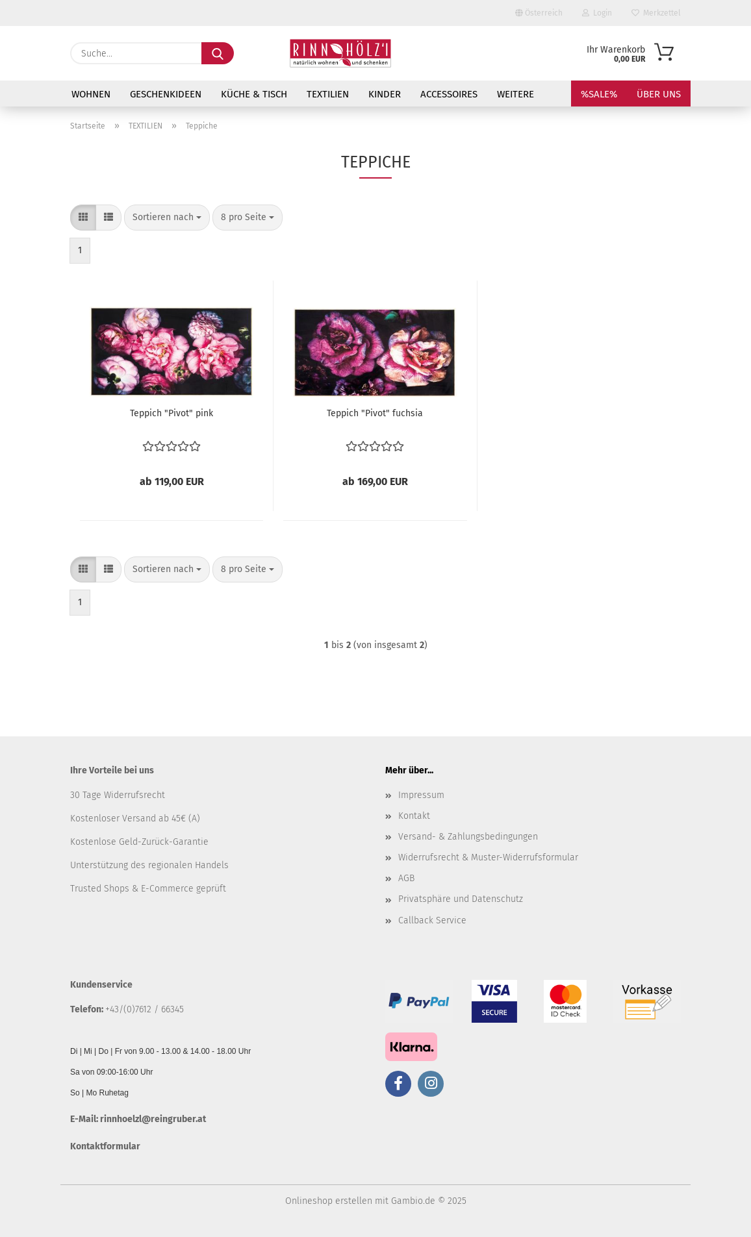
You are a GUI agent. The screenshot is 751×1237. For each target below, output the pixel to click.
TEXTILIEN (328, 94)
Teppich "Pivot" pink (171, 413)
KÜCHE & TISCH (254, 94)
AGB (406, 878)
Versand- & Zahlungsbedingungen (468, 836)
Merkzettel (656, 13)
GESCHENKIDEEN (165, 94)
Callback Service (432, 920)
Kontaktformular (105, 1146)
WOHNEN (90, 94)
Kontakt (414, 815)
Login (597, 13)
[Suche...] (217, 53)
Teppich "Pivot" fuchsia (375, 413)
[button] (83, 218)
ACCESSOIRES (448, 94)
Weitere (515, 94)
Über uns (659, 94)
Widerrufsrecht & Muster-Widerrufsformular (488, 857)
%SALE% (599, 94)
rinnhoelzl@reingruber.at (153, 1119)
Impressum (421, 795)
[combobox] (167, 218)
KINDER (384, 94)
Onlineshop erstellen (328, 1200)
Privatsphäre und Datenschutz (460, 899)
